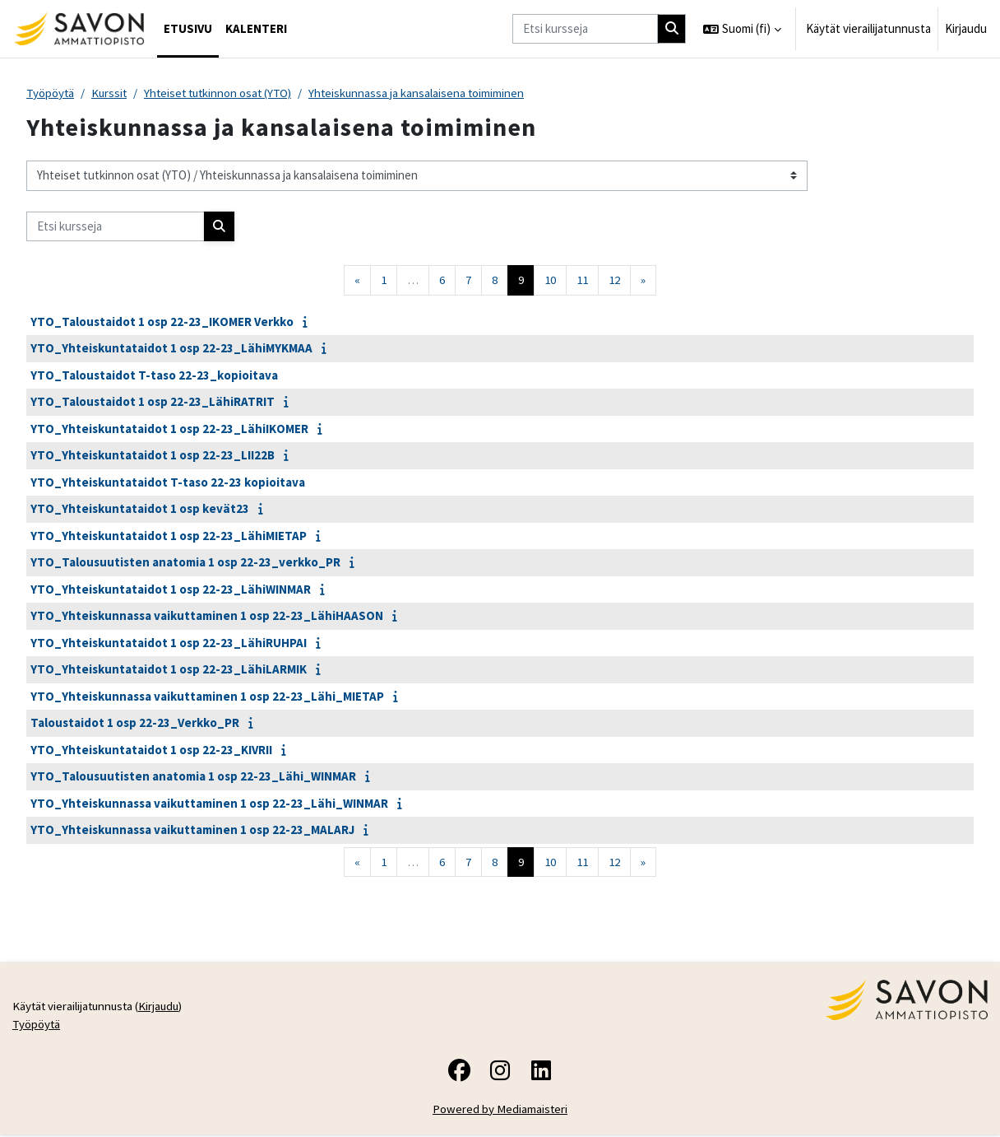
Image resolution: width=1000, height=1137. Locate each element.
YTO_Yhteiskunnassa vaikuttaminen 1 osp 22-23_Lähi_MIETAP (207, 696)
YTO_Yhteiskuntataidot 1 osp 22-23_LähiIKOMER (169, 428)
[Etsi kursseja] (585, 29)
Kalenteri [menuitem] (256, 28)
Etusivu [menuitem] (188, 28)
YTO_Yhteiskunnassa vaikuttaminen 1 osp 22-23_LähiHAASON (206, 616)
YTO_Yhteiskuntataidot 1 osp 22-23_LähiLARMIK (168, 670)
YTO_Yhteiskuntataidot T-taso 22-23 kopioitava (167, 482)
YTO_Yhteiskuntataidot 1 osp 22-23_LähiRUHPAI (168, 642)
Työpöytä (51, 92)
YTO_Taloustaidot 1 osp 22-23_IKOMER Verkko (162, 321)
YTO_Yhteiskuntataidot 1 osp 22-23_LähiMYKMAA (171, 348)
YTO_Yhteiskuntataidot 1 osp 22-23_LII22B (152, 456)
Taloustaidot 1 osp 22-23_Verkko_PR (134, 723)
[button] (742, 29)
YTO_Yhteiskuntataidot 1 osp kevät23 (139, 509)
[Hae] (672, 29)
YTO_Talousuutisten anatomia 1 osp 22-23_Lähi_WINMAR (193, 777)
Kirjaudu (966, 28)
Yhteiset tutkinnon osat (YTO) (224, 92)
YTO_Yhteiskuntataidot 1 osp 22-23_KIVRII (151, 749)
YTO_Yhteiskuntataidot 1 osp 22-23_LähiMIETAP (168, 535)
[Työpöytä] (78, 28)
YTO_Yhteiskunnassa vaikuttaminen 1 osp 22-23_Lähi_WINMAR (209, 803)
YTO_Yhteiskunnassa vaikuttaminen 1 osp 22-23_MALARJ (192, 830)
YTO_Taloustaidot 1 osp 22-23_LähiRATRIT (152, 402)
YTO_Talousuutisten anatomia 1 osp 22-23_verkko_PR (185, 563)
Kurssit (111, 92)
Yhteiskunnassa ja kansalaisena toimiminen (427, 92)
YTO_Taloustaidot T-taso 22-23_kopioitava (154, 375)
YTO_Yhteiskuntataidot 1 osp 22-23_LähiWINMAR (170, 589)
